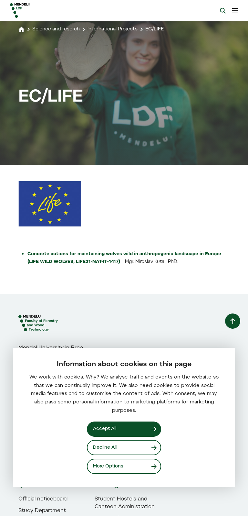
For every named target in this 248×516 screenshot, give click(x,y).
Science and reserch (57, 29)
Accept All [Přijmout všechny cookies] (105, 428)
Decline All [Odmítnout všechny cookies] (105, 447)
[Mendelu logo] (44, 10)
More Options (108, 466)
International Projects (116, 29)
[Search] (223, 11)
